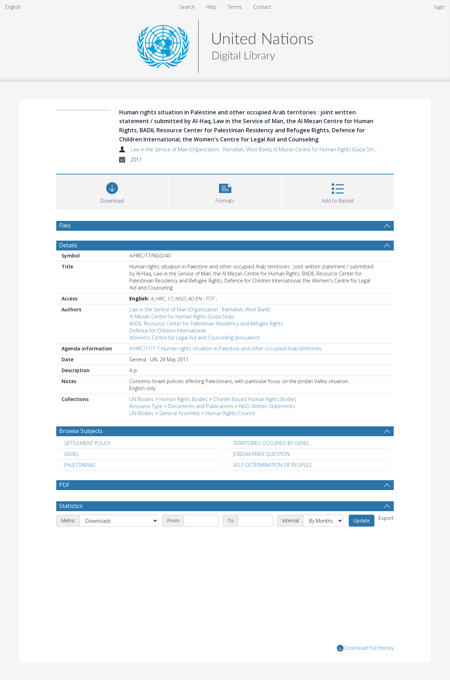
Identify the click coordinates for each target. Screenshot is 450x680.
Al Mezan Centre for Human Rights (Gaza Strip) (326, 149)
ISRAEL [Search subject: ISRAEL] (71, 454)
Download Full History (365, 648)
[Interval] (323, 521)
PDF (210, 298)
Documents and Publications (200, 406)
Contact (262, 7)
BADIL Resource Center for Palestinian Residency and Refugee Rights (206, 323)
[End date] (255, 521)
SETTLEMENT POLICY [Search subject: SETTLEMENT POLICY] (87, 443)
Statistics (71, 506)
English (13, 7)
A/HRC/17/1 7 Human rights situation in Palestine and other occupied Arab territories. (225, 348)
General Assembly (179, 413)
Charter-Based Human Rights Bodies (254, 399)
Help (211, 7)
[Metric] (118, 521)
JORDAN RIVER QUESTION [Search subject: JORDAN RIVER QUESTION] (261, 454)
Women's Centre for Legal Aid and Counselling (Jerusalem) (194, 337)
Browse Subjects (81, 431)
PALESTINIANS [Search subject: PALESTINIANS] (79, 465)
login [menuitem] (439, 7)
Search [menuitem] (187, 7)
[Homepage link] (225, 44)
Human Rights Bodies (183, 399)
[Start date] (201, 521)
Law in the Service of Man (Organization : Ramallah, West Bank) (200, 149)
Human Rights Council (230, 413)
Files (65, 225)
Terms (235, 7)
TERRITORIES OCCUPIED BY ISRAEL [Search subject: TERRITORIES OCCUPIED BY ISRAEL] (271, 443)
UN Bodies (141, 399)
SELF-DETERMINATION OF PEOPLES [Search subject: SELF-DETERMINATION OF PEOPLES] (272, 465)
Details (68, 245)
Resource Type (145, 406)
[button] (225, 191)
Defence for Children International (167, 330)
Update (361, 520)
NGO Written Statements (267, 406)
